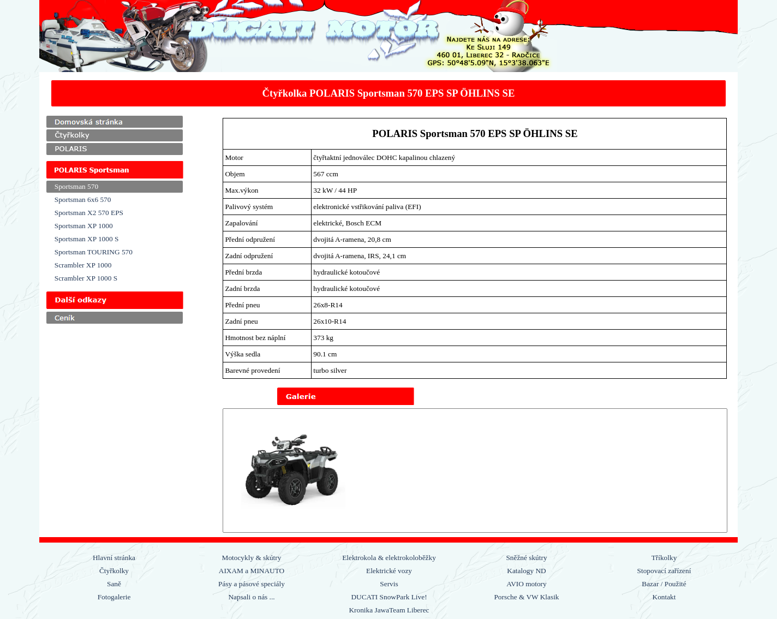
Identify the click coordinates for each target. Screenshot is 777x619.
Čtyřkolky (114, 571)
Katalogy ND (526, 571)
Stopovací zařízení (664, 571)
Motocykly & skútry (252, 557)
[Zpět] (230, 470)
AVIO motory (526, 584)
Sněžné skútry (526, 557)
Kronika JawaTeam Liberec (389, 610)
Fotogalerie (114, 597)
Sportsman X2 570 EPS (89, 213)
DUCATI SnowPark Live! (389, 597)
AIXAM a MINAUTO (251, 571)
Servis (389, 584)
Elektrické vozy (389, 571)
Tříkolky (664, 557)
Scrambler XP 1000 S (86, 278)
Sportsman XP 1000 (84, 226)
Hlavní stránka (114, 557)
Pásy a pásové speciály (251, 584)
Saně (114, 584)
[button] (293, 470)
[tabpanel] (389, 93)
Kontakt (664, 597)
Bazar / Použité (664, 584)
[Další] (719, 470)
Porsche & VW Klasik (526, 597)
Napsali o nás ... (251, 597)
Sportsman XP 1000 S (87, 239)
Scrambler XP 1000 (83, 265)
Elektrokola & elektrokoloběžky (389, 557)
